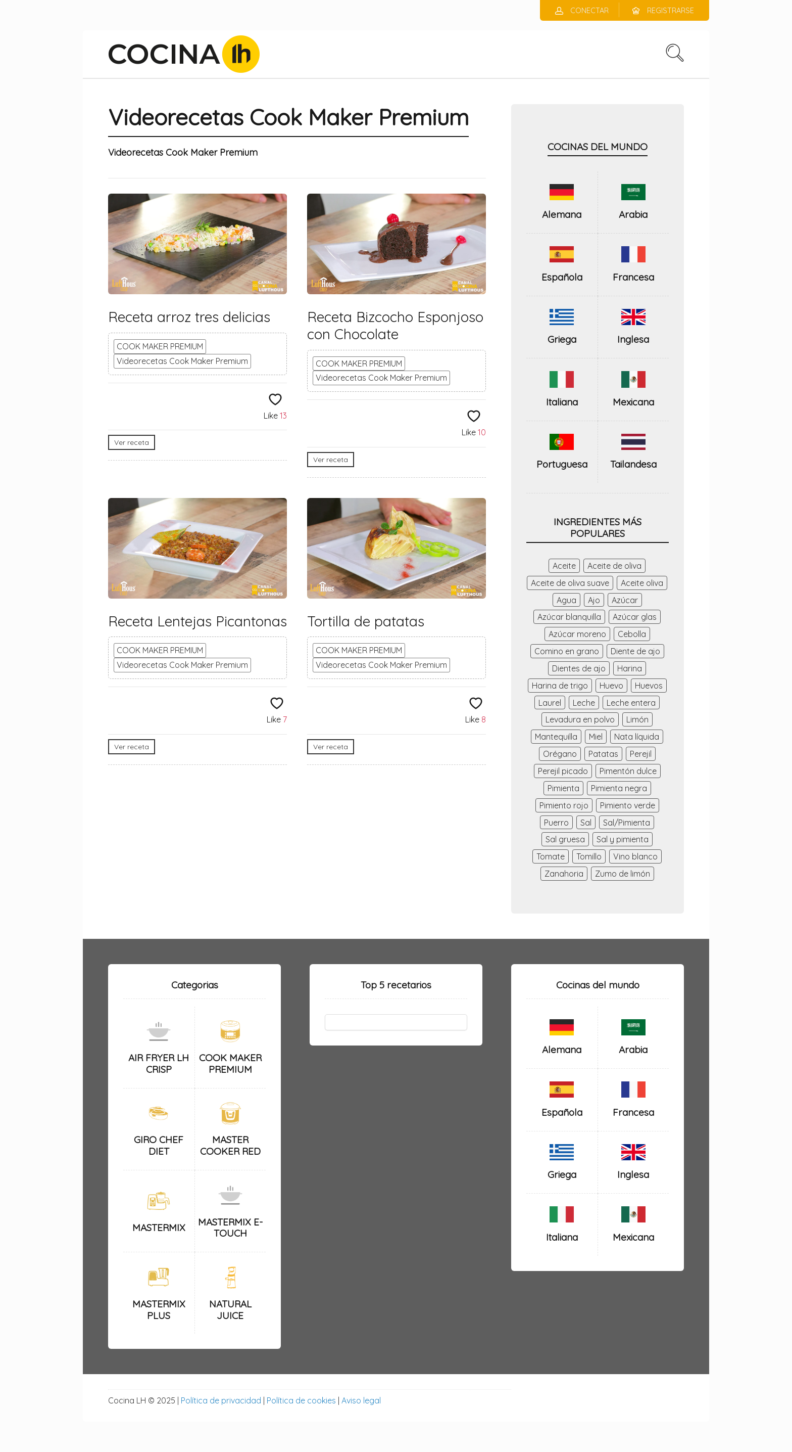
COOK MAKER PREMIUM (160, 346)
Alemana (561, 214)
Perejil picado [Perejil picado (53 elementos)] (563, 771)
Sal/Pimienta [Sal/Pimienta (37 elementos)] (626, 823)
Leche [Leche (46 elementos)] (584, 703)
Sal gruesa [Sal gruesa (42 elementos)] (565, 839)
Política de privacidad (221, 1400)
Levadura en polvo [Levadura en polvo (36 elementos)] (580, 719)
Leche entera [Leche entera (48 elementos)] (631, 703)
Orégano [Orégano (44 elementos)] (560, 754)
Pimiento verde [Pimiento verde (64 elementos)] (627, 805)
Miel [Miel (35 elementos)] (596, 737)
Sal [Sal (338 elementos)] (585, 823)
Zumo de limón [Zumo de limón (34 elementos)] (622, 874)
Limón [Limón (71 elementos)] (637, 719)
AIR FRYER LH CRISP (158, 1063)
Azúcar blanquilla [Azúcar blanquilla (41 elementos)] (569, 617)
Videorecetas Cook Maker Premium (182, 361)
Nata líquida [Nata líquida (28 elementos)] (636, 737)
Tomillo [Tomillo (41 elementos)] (589, 856)
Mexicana (633, 402)
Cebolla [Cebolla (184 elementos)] (632, 634)
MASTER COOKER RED (230, 1145)
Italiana (562, 402)
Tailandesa (633, 464)
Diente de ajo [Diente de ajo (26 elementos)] (635, 651)
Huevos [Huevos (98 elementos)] (649, 685)
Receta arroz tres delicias (189, 317)
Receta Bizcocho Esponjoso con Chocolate (395, 325)
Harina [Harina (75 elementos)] (629, 668)
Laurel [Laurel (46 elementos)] (549, 703)
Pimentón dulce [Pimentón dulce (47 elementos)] (628, 771)
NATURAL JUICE (230, 1310)
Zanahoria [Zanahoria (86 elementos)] (563, 874)
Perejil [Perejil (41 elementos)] (641, 754)
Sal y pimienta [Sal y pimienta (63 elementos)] (623, 839)
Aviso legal (361, 1400)
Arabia (633, 214)
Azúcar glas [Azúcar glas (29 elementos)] (635, 617)
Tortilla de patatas (365, 621)
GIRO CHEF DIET (158, 1145)
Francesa (633, 277)
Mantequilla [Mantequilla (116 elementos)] (556, 737)
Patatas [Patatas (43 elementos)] (603, 754)
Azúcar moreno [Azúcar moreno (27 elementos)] (577, 634)
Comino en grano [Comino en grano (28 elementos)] (566, 651)
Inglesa (633, 339)
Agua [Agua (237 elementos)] (566, 600)
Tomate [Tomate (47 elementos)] (550, 856)
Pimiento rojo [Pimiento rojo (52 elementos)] (563, 805)
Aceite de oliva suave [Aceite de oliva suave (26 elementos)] (570, 583)
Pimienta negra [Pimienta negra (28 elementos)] (619, 788)
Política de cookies (301, 1400)
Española (561, 277)
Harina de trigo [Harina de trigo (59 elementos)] (560, 685)
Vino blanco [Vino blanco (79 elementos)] (635, 856)
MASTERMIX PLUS (158, 1310)
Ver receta (131, 442)
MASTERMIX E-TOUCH (230, 1228)
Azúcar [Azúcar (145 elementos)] (625, 600)
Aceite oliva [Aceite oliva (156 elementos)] (642, 583)
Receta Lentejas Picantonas (197, 621)
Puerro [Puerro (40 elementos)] (556, 823)
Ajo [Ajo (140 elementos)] (594, 600)
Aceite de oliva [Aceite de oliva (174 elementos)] (614, 566)
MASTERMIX (158, 1227)
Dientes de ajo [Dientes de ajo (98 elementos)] (579, 668)
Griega (562, 339)
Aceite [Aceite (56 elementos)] (564, 566)
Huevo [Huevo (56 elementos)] (611, 685)
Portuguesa (561, 464)
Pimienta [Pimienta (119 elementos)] (563, 788)
